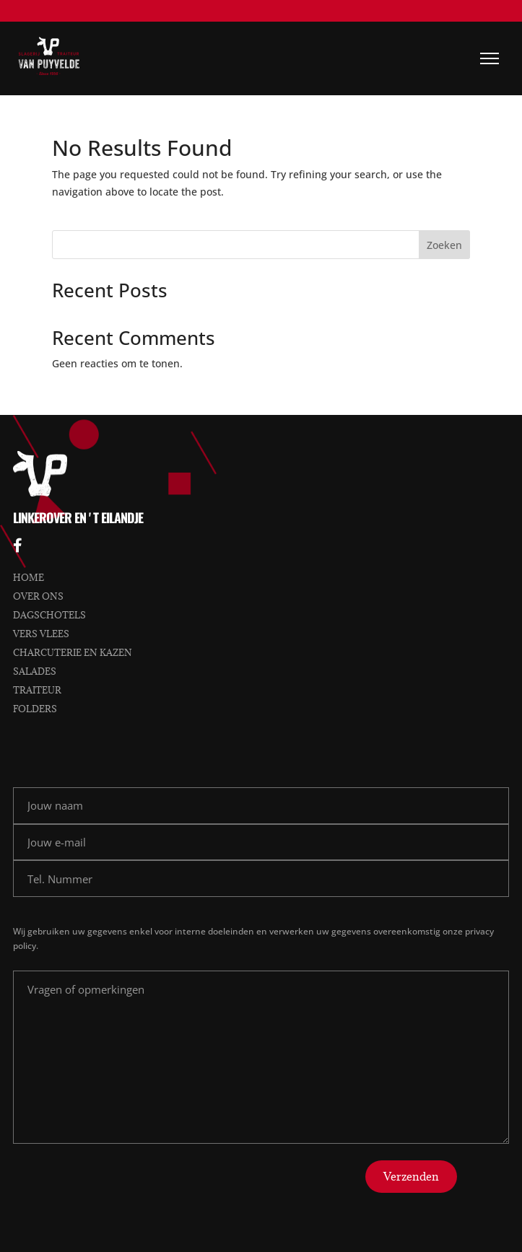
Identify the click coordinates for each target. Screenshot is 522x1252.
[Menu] (489, 58)
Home (28, 577)
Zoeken (444, 245)
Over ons (38, 596)
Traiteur (37, 690)
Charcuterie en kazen (72, 652)
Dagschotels (49, 615)
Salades (34, 671)
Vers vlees (41, 633)
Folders (35, 708)
